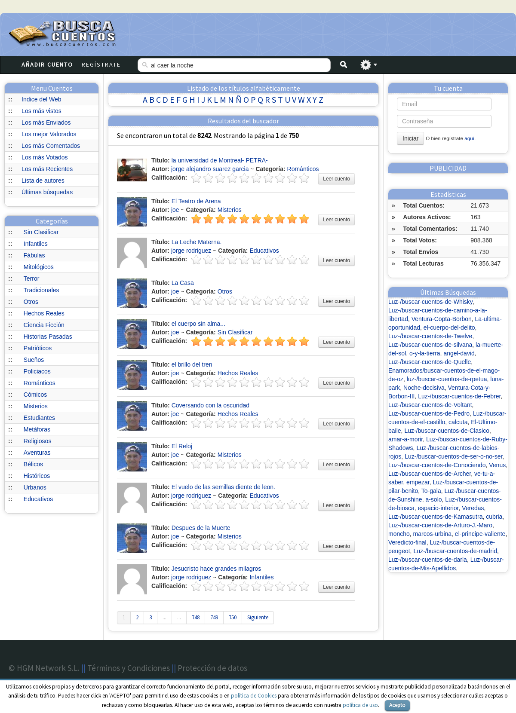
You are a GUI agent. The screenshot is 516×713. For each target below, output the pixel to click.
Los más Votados (45, 157)
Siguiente (257, 617)
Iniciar (410, 138)
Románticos (39, 382)
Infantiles (36, 243)
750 (232, 617)
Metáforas (37, 429)
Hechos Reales (44, 313)
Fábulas (34, 255)
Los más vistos (41, 110)
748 (196, 617)
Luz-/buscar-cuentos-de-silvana (430, 344)
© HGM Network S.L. (44, 668)
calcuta (457, 422)
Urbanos (35, 487)
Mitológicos (39, 266)
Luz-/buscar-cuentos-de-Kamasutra (435, 516)
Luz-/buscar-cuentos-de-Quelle (429, 361)
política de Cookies (253, 695)
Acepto (397, 705)
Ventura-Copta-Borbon (442, 318)
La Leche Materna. (197, 242)
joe (175, 209)
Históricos (37, 475)
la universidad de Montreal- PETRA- (220, 160)
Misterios (36, 406)
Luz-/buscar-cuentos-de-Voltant (430, 404)
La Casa (183, 282)
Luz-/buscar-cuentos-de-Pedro (429, 413)
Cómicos (35, 394)
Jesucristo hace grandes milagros (216, 568)
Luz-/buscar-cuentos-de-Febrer (459, 396)
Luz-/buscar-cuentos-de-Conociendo (436, 465)
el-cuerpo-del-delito (449, 327)
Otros (31, 301)
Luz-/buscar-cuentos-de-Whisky (430, 301)
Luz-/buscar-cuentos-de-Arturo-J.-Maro (440, 525)
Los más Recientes (47, 168)
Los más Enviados (46, 122)
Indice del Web (41, 99)
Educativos (38, 499)
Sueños (34, 359)
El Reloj (182, 446)
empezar (418, 482)
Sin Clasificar (41, 232)
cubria (494, 516)
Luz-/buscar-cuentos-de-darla (427, 559)
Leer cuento (336, 179)
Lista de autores (43, 180)
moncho (399, 533)
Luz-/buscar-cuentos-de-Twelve (430, 336)
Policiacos (37, 371)
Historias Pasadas (48, 336)
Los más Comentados (51, 145)
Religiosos (38, 441)
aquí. (470, 138)
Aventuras (37, 452)
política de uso (360, 705)
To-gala (431, 490)
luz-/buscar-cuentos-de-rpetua (447, 379)
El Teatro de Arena (196, 201)
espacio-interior (438, 508)
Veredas (473, 508)
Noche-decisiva (424, 387)
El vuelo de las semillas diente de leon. (223, 486)
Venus (497, 465)
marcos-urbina (432, 533)
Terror (32, 278)
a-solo (433, 499)
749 (214, 617)
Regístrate (101, 64)
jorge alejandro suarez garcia (210, 168)
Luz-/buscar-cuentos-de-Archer (429, 473)
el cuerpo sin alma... (198, 323)
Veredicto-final (407, 542)
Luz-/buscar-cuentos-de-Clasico (446, 430)
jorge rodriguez (191, 250)
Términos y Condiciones (128, 668)
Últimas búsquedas (47, 192)
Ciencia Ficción (44, 324)
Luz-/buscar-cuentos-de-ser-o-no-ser (453, 456)
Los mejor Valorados (49, 134)
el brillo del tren (192, 364)
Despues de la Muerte (201, 527)
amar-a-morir (405, 439)
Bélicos (33, 464)
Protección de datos (212, 668)
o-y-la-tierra (424, 353)
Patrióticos (38, 348)
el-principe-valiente (480, 533)
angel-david (458, 353)
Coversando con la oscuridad (210, 405)
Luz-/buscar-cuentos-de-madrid (455, 551)
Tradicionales (41, 290)
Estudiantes (39, 417)
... (164, 617)
